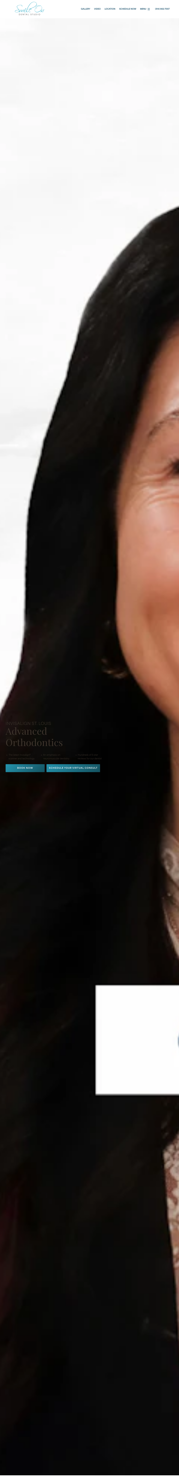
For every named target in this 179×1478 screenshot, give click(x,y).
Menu (145, 9)
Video (97, 9)
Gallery (85, 9)
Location (110, 9)
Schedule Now (127, 9)
